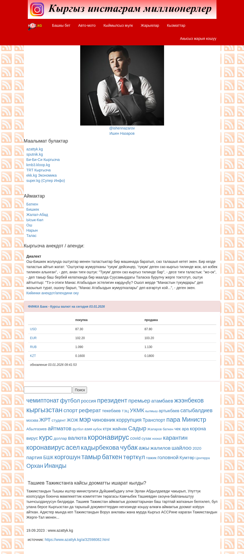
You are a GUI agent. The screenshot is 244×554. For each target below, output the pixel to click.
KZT (33, 356)
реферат (90, 410)
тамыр (91, 456)
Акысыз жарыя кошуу (198, 38)
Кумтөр (187, 457)
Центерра (203, 458)
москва (32, 420)
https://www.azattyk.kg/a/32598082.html (77, 539)
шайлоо (182, 448)
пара (174, 419)
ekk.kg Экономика (41, 175)
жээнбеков (189, 400)
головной (168, 457)
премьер (139, 401)
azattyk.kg (34, 149)
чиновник (103, 420)
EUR (33, 338)
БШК (48, 457)
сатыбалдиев (196, 410)
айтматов (60, 428)
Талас (31, 235)
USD (33, 329)
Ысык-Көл (35, 220)
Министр (194, 419)
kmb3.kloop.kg (38, 165)
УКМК (137, 410)
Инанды (55, 465)
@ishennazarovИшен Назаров (122, 88)
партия (34, 457)
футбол (70, 400)
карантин (175, 437)
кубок (97, 429)
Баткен (32, 204)
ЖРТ (45, 420)
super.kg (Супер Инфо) (45, 180)
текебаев (111, 410)
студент (59, 420)
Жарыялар (150, 25)
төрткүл (134, 457)
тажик (151, 457)
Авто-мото (86, 25)
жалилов (160, 448)
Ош (29, 225)
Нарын (32, 230)
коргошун (67, 457)
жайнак (119, 428)
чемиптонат (42, 400)
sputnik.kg (34, 154)
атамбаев (162, 401)
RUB (33, 347)
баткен (168, 429)
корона (198, 428)
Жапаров (154, 429)
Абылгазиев (36, 429)
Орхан (34, 466)
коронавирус (108, 437)
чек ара (181, 429)
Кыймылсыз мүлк (118, 25)
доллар (60, 438)
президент (112, 400)
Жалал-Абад (37, 215)
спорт (70, 410)
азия (88, 429)
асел (73, 447)
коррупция (129, 420)
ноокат (157, 439)
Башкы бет (61, 25)
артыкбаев (169, 411)
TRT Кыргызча (38, 170)
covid (135, 438)
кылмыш (151, 411)
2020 (197, 448)
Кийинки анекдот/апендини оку (52, 293)
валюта (77, 438)
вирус (32, 438)
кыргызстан (44, 410)
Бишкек (32, 209)
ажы (144, 448)
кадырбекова (100, 447)
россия (88, 401)
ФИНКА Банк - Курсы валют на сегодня (58, 306)
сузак (146, 438)
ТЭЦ (125, 411)
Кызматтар (176, 25)
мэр (85, 419)
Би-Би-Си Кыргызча (43, 159)
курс (46, 437)
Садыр (137, 428)
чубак (129, 447)
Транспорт (154, 420)
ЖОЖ (72, 420)
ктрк (107, 428)
